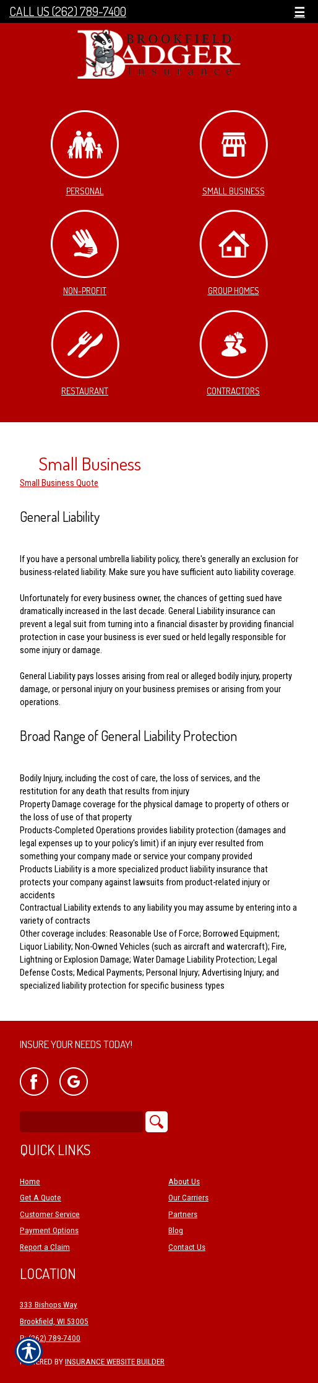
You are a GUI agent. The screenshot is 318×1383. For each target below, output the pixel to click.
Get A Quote (40, 1197)
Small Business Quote (59, 482)
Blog (175, 1230)
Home (30, 1181)
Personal (85, 153)
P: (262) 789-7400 (50, 1338)
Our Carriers (188, 1197)
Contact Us (186, 1247)
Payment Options (49, 1230)
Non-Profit (85, 253)
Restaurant (85, 353)
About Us (184, 1181)
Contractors (233, 353)
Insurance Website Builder (115, 1361)
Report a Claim (45, 1247)
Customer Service (50, 1214)
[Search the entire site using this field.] (82, 1121)
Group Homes (233, 253)
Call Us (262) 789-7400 (67, 11)
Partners (182, 1214)
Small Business (233, 153)
